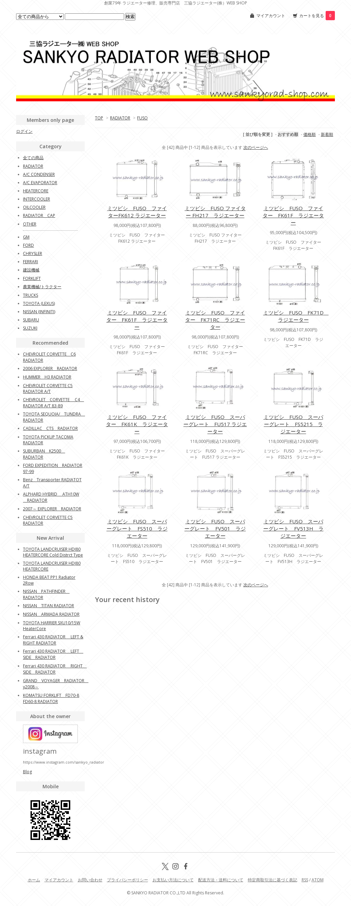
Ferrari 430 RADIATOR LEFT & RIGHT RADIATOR (53, 640)
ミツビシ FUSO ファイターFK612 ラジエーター (137, 212)
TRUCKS (30, 295)
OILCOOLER (34, 207)
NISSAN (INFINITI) (39, 312)
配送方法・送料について (220, 880)
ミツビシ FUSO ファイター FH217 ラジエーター (215, 212)
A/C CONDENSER (39, 174)
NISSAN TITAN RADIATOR (48, 606)
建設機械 (31, 270)
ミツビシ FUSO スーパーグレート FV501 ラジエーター (215, 528)
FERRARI (30, 262)
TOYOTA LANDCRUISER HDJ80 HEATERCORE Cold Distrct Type (53, 552)
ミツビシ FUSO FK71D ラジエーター (296, 316)
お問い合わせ (90, 880)
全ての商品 (33, 158)
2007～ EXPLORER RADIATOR (52, 509)
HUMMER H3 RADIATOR (47, 377)
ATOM (318, 880)
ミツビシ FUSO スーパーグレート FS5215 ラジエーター (293, 424)
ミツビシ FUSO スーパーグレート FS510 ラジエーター (137, 528)
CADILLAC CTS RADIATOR (50, 428)
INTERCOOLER (36, 199)
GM (26, 237)
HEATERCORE (35, 191)
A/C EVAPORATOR (40, 183)
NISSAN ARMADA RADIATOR (51, 614)
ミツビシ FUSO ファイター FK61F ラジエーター (293, 215)
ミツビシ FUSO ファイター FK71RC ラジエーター (215, 319)
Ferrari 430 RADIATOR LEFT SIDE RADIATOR (53, 654)
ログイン (24, 131)
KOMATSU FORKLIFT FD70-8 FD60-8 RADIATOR (51, 698)
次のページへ (255, 147)
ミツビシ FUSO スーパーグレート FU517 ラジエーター (215, 424)
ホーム (34, 880)
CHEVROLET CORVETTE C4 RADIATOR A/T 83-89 (53, 403)
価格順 (309, 134)
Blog (27, 772)
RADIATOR (120, 118)
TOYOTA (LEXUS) (39, 303)
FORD (28, 245)
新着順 (327, 134)
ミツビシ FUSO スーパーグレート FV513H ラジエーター (293, 528)
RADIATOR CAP (39, 215)
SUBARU (31, 320)
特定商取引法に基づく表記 (272, 880)
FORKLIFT (32, 278)
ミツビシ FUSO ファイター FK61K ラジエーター (137, 424)
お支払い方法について (173, 880)
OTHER (29, 224)
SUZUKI (30, 328)
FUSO (142, 118)
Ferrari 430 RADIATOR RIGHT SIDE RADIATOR (55, 669)
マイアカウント (270, 15)
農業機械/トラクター (42, 287)
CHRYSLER (32, 253)
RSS (305, 880)
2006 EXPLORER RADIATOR (50, 368)
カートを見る (317, 15)
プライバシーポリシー (127, 880)
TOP (99, 118)
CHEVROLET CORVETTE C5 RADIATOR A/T (48, 388)
